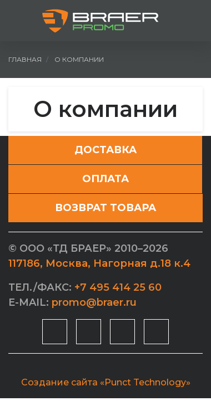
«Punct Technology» (145, 382)
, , (99, 263)
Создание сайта (59, 382)
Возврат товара (105, 208)
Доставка (105, 150)
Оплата (105, 179)
